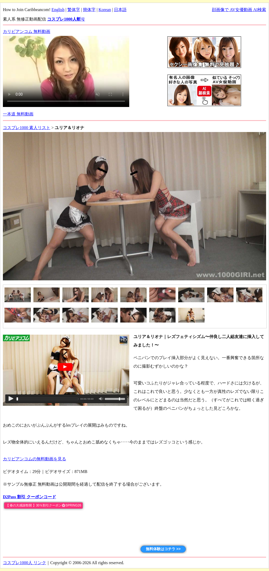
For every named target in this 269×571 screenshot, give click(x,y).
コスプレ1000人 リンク (24, 562)
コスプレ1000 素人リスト (26, 127)
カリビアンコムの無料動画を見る (34, 459)
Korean (104, 9)
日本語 (120, 9)
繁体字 (73, 9)
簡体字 (89, 9)
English (58, 9)
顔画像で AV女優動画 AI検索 (239, 9)
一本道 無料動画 (18, 114)
